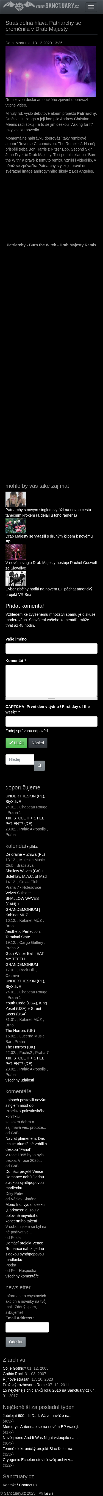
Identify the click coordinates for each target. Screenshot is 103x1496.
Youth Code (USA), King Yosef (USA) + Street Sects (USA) (26, 1008)
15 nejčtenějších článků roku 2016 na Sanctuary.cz (46, 1390)
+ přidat (32, 847)
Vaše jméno (16, 639)
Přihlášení (46, 1493)
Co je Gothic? (14, 1368)
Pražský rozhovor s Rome (25, 1385)
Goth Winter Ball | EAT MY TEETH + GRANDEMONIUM (24, 959)
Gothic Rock (13, 1374)
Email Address (20, 1318)
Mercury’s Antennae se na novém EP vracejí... (42, 1426)
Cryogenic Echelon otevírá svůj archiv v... (38, 1459)
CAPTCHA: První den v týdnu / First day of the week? (47, 709)
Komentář (15, 660)
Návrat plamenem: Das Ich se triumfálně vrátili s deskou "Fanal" (26, 1144)
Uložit (16, 743)
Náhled (38, 743)
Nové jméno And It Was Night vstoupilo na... (40, 1437)
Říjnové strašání (16, 1379)
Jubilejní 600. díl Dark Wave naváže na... (38, 1415)
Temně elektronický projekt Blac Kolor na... (39, 1448)
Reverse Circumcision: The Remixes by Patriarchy (53, 362)
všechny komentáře (22, 1276)
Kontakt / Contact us (20, 1485)
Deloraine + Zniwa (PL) (25, 854)
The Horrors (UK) (20, 1030)
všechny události (19, 1080)
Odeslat (15, 1342)
